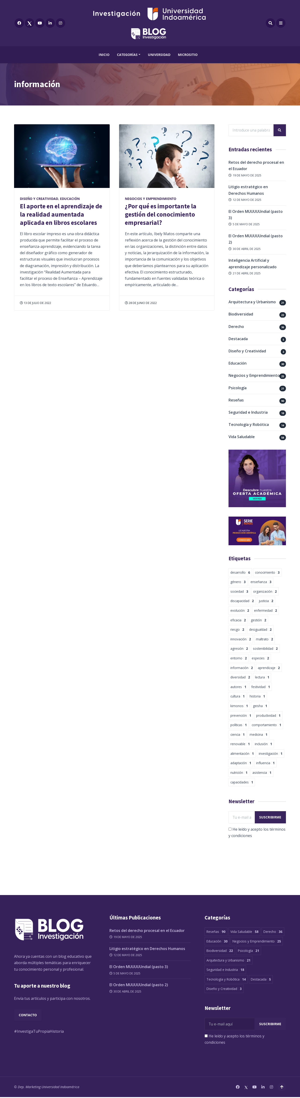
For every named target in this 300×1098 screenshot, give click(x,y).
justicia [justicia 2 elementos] (266, 601)
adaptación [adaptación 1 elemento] (240, 763)
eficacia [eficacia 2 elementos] (238, 620)
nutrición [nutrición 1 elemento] (239, 773)
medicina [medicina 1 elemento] (258, 734)
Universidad (159, 54)
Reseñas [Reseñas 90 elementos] (215, 932)
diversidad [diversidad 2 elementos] (240, 677)
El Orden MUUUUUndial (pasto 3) (138, 967)
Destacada (238, 339)
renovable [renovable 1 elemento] (240, 744)
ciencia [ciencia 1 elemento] (237, 734)
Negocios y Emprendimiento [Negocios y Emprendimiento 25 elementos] (256, 942)
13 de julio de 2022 (35, 303)
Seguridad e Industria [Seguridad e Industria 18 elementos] (225, 970)
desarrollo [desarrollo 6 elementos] (240, 572)
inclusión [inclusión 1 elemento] (263, 744)
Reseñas (236, 400)
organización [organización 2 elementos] (265, 591)
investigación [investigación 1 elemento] (270, 753)
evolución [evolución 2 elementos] (239, 611)
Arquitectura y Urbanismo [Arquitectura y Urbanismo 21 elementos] (228, 961)
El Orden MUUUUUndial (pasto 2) (138, 985)
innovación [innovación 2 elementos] (240, 639)
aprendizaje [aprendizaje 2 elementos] (269, 668)
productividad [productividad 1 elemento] (268, 715)
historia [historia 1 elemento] (257, 696)
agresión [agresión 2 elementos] (239, 649)
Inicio (104, 54)
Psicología (238, 388)
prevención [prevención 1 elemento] (240, 715)
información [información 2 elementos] (241, 668)
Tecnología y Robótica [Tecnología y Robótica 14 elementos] (226, 980)
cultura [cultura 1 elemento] (237, 696)
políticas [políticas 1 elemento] (238, 725)
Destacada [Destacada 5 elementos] (261, 980)
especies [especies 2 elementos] (260, 658)
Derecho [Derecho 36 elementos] (272, 932)
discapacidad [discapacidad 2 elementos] (242, 601)
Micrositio (188, 54)
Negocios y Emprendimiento (150, 198)
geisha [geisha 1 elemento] (260, 706)
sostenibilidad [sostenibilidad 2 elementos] (265, 649)
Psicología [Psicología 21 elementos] (248, 951)
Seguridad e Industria (248, 412)
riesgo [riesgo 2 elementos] (237, 630)
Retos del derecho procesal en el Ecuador (147, 931)
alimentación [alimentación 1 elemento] (242, 753)
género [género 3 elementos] (238, 582)
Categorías (127, 54)
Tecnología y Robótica (249, 425)
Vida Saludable (242, 437)
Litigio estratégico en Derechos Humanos (147, 949)
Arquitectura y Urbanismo (252, 302)
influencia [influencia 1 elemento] (265, 763)
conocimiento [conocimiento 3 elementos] (267, 572)
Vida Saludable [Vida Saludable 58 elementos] (244, 932)
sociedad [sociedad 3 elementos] (239, 591)
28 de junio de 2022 (141, 303)
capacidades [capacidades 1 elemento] (241, 782)
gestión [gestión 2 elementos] (258, 620)
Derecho (236, 326)
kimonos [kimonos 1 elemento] (239, 706)
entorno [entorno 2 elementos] (238, 658)
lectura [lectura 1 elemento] (262, 677)
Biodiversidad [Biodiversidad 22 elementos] (219, 951)
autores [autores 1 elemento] (238, 687)
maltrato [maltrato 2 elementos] (264, 639)
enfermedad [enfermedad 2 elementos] (265, 611)
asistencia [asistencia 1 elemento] (261, 773)
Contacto (28, 1016)
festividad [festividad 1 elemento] (260, 687)
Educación (70, 198)
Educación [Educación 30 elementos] (217, 942)
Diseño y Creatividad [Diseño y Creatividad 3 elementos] (224, 989)
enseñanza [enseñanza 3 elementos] (261, 582)
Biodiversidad (241, 314)
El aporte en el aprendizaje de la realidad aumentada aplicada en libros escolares (61, 214)
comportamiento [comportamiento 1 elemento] (266, 725)
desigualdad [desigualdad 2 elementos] (260, 630)
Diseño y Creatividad (39, 198)
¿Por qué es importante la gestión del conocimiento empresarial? (160, 214)
